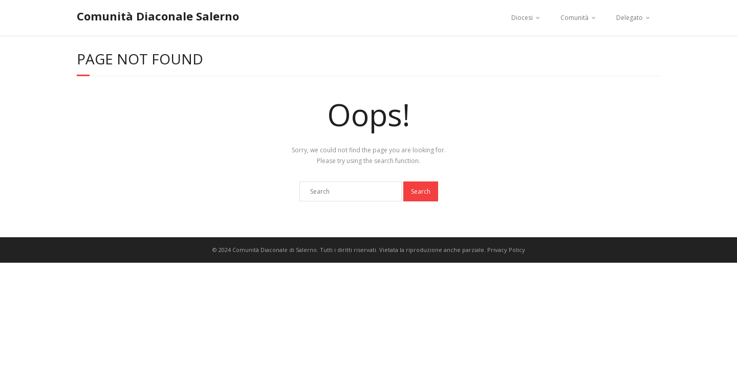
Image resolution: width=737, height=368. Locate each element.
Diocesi (522, 17)
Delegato (629, 17)
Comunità (574, 17)
